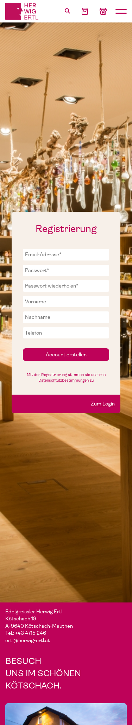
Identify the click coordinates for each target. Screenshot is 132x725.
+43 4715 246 (30, 633)
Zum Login (103, 404)
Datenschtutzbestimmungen (63, 380)
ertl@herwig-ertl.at (27, 640)
